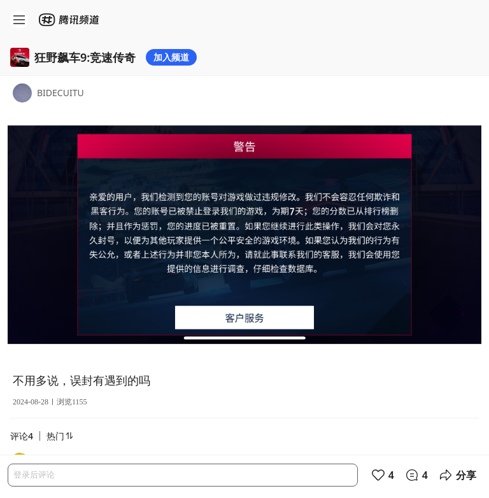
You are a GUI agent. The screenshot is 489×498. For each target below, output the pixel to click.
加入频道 (171, 57)
